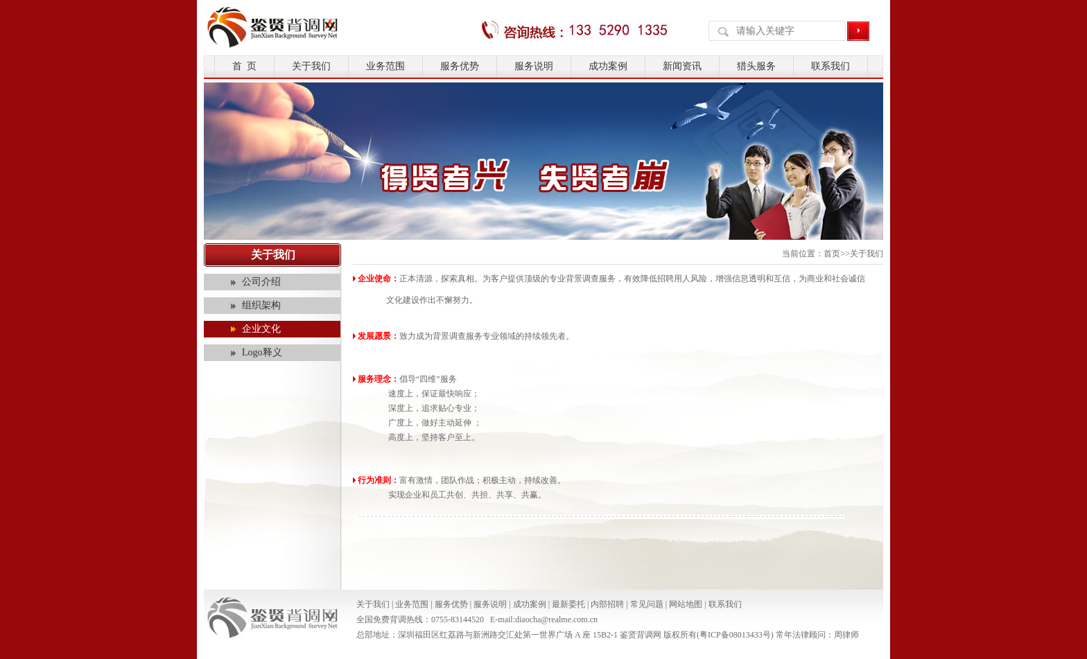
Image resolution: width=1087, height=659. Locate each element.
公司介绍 (261, 281)
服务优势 (459, 66)
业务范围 (385, 66)
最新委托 (568, 604)
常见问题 (646, 604)
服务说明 (533, 66)
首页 (832, 253)
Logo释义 (262, 352)
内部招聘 (607, 604)
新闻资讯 (682, 66)
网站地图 (685, 604)
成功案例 (608, 66)
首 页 (244, 66)
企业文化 (261, 329)
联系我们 (830, 66)
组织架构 (261, 305)
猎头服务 (756, 66)
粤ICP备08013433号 (735, 635)
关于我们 (311, 66)
